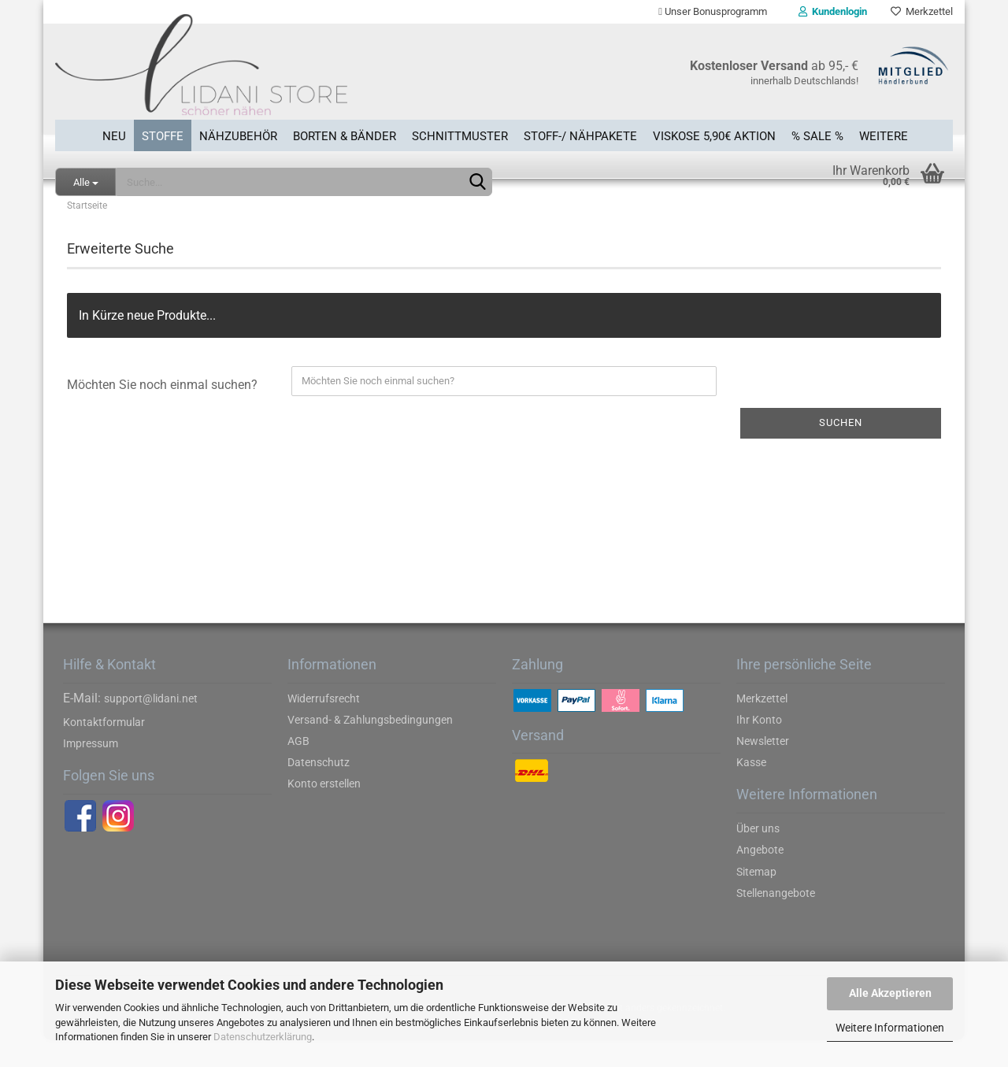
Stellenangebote (775, 919)
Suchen (840, 449)
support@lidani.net (151, 725)
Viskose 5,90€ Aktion (714, 133)
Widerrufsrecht (323, 725)
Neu (114, 133)
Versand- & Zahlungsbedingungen (370, 746)
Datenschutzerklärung (262, 1037)
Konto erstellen (324, 811)
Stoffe (162, 133)
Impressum (90, 770)
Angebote (760, 877)
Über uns (758, 855)
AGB (298, 767)
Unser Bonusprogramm (712, 11)
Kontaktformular (104, 749)
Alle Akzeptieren (890, 993)
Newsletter (762, 767)
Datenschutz (318, 789)
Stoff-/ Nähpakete (580, 133)
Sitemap (756, 898)
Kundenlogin (833, 11)
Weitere (883, 133)
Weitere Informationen (890, 1027)
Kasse (751, 789)
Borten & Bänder (344, 133)
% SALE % (817, 133)
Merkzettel (922, 11)
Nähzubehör (238, 133)
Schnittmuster (460, 133)
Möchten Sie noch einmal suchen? (162, 411)
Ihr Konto (759, 746)
